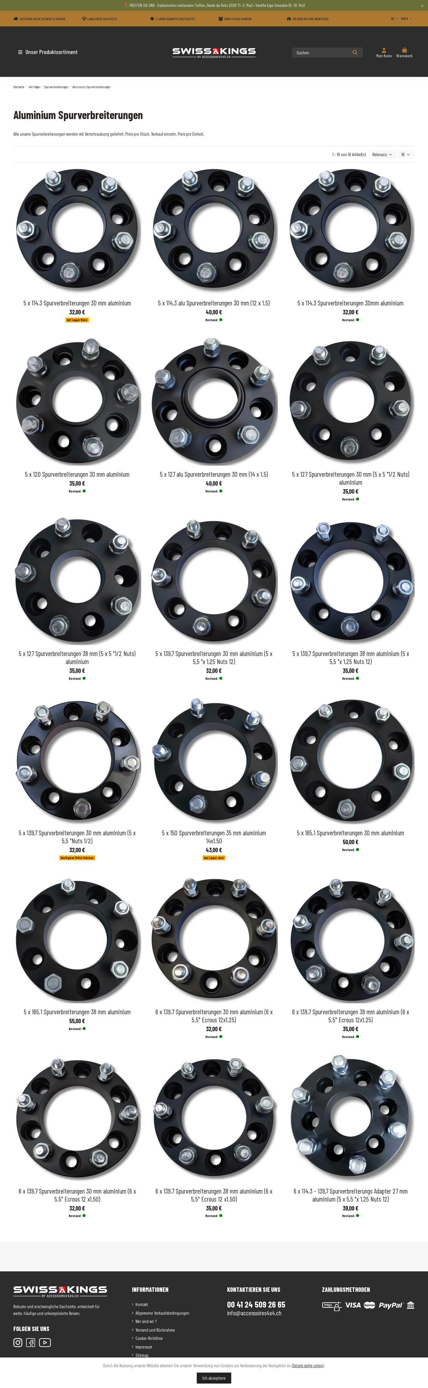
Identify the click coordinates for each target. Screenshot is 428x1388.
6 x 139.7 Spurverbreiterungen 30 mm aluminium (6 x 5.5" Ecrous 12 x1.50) (77, 1195)
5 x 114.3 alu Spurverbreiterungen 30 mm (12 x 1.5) (214, 303)
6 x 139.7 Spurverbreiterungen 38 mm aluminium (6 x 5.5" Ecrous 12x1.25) (350, 1015)
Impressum (144, 1346)
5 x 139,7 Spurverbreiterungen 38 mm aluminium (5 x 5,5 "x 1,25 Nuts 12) (350, 657)
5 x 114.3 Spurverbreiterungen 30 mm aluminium (77, 303)
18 (406, 154)
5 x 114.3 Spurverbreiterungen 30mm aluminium (351, 303)
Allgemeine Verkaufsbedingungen (162, 1313)
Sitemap (142, 1355)
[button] (48, 52)
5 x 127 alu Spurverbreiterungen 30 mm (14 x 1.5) (214, 474)
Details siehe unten (307, 1365)
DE (395, 18)
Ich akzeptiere (214, 1378)
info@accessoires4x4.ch (254, 1312)
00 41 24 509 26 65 (256, 1304)
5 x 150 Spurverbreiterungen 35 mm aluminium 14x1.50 (214, 836)
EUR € (407, 18)
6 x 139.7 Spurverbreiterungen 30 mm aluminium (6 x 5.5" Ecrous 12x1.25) (214, 1015)
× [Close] (422, 5)
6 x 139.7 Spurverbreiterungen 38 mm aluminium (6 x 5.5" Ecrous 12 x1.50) (213, 1195)
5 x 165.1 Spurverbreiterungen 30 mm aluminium (350, 832)
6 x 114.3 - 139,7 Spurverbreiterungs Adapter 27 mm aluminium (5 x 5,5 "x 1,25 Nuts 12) (351, 1195)
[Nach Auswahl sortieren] (383, 154)
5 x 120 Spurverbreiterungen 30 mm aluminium (77, 474)
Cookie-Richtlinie (149, 1338)
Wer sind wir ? (146, 1321)
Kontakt (142, 1304)
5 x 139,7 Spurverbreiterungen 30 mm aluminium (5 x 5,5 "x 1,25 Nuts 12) (213, 657)
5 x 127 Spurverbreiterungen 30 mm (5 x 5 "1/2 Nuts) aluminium (350, 478)
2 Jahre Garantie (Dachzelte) (175, 19)
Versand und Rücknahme (155, 1329)
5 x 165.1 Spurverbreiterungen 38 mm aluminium (77, 1011)
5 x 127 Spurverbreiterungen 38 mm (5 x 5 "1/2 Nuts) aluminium (77, 657)
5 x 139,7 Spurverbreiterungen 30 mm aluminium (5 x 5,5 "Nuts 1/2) (77, 836)
